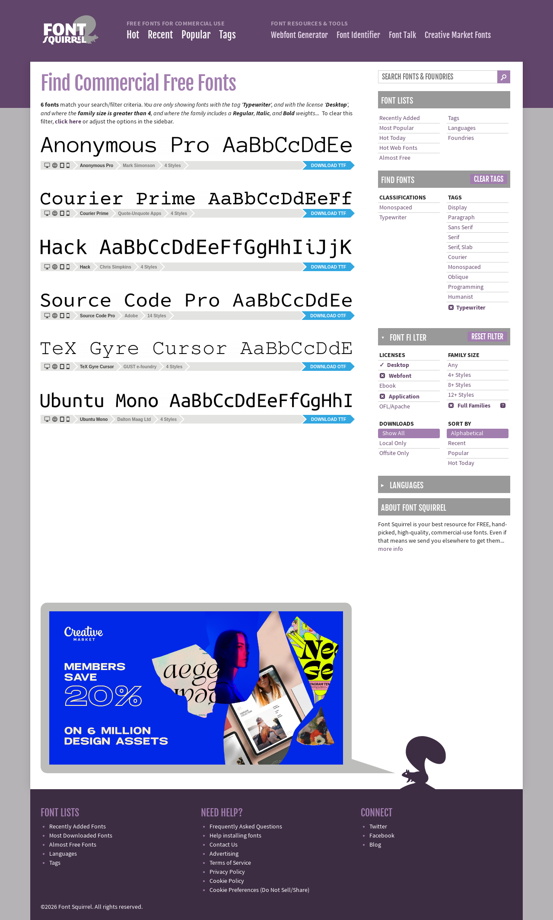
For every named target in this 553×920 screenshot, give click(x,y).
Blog (375, 845)
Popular (195, 35)
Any (453, 365)
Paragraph (461, 217)
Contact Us (224, 845)
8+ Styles (459, 385)
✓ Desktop (394, 365)
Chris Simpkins (115, 267)
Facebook (381, 836)
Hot (133, 35)
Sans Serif (460, 227)
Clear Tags (488, 179)
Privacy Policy (227, 872)
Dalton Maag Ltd (134, 419)
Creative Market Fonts (458, 35)
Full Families (469, 406)
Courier (457, 257)
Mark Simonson (139, 165)
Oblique (458, 277)
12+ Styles (461, 395)
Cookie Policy (227, 881)
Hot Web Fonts (398, 148)
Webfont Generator (299, 35)
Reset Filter (487, 336)
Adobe (131, 315)
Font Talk (402, 35)
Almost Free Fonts (72, 845)
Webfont (395, 376)
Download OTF (328, 315)
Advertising (224, 854)
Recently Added (399, 118)
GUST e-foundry (140, 366)
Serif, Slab (460, 247)
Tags (227, 35)
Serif (453, 237)
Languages (462, 128)
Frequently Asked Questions (246, 827)
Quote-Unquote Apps (139, 213)
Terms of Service (230, 863)
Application (399, 396)
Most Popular (396, 128)
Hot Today (392, 138)
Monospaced (395, 208)
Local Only (393, 443)
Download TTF (328, 165)
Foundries (461, 138)
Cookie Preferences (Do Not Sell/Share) (259, 890)
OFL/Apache (394, 407)
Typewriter (393, 217)
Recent (160, 35)
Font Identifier (358, 35)
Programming (465, 287)
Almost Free (394, 158)
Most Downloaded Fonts (80, 836)
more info (390, 549)
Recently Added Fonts (77, 827)
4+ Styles (459, 375)
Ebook (387, 386)
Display (457, 208)
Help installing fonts (235, 836)
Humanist (460, 297)
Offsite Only (394, 453)
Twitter (378, 827)
